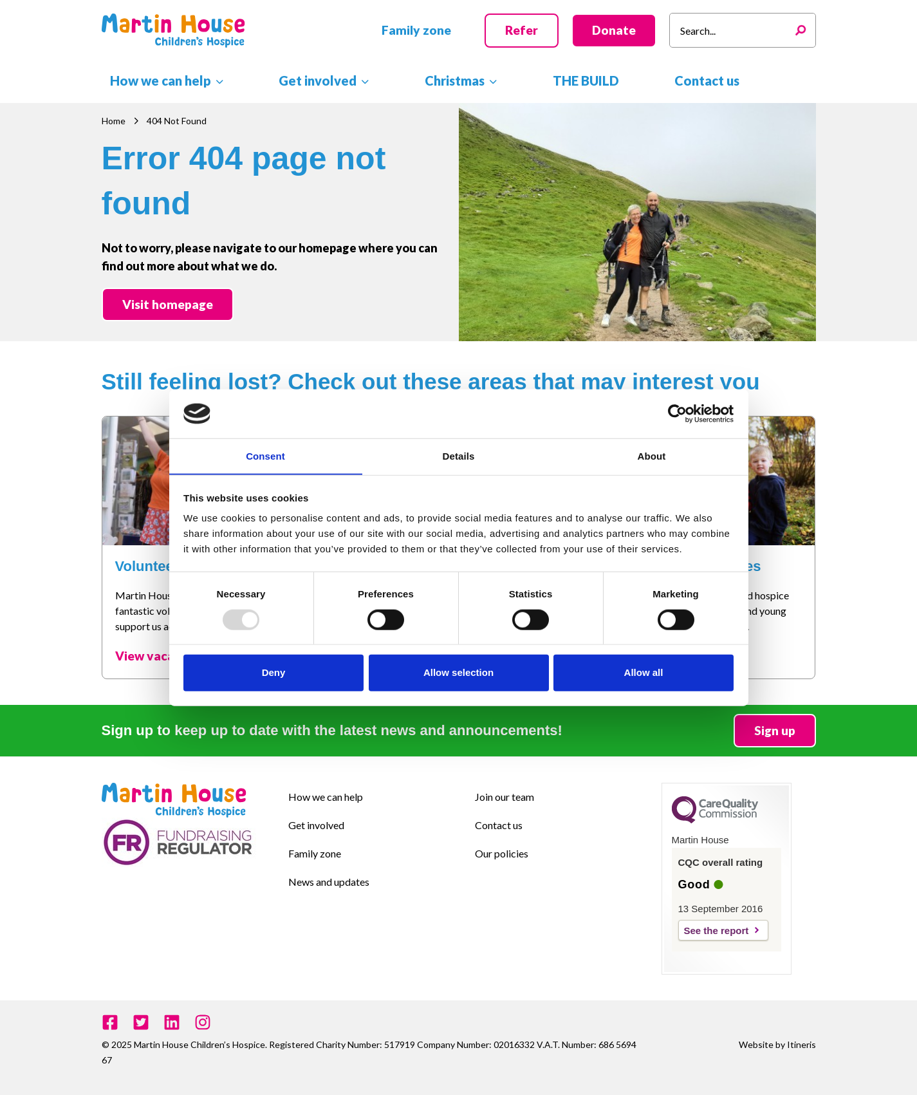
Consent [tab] (265, 456)
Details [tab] (459, 456)
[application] (209, 80)
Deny (274, 672)
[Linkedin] (171, 1022)
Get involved (316, 825)
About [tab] (652, 456)
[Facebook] (110, 1022)
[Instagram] (202, 1022)
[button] (416, 30)
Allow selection (458, 672)
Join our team (504, 797)
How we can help (325, 797)
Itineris (801, 1044)
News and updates (328, 881)
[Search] (804, 30)
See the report (716, 930)
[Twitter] (141, 1022)
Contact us (499, 825)
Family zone (314, 853)
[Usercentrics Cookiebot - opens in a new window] (677, 413)
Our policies (501, 853)
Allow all (643, 672)
